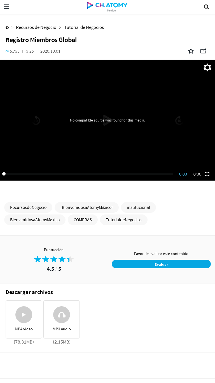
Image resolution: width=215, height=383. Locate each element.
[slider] (88, 174)
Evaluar (161, 264)
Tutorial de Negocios (83, 27)
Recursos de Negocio (36, 27)
